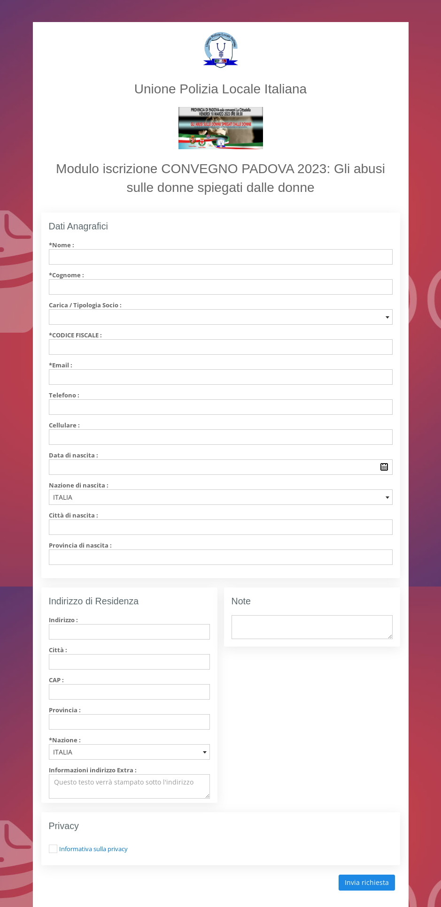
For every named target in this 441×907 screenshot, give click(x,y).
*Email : (60, 365)
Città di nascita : (73, 515)
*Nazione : (65, 740)
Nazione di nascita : (78, 485)
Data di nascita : (73, 455)
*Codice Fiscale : (75, 335)
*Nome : (61, 245)
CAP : (56, 680)
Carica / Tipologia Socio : (85, 305)
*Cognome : (66, 275)
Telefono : (64, 395)
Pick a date (384, 467)
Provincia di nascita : (80, 545)
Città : (58, 650)
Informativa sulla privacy (93, 849)
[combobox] (221, 317)
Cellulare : (64, 425)
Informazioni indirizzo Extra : (93, 770)
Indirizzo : (63, 620)
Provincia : (65, 710)
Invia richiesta (367, 882)
